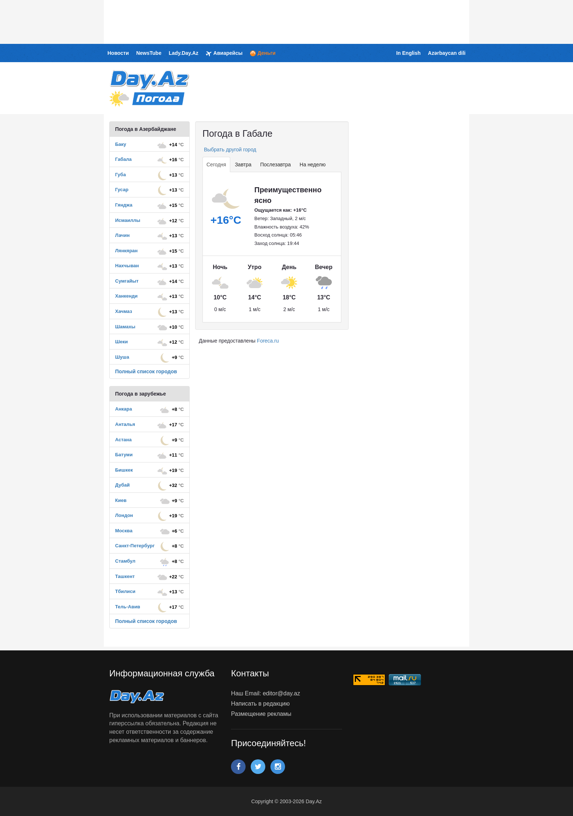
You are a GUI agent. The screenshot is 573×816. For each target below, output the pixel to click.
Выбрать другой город (229, 149)
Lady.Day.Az (183, 53)
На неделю (313, 164)
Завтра (243, 164)
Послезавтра (275, 164)
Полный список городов (146, 371)
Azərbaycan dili (447, 53)
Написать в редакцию (260, 703)
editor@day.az (281, 693)
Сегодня (216, 164)
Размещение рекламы (261, 714)
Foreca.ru (268, 341)
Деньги (263, 53)
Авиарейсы (224, 53)
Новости (118, 53)
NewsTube (149, 53)
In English (408, 53)
